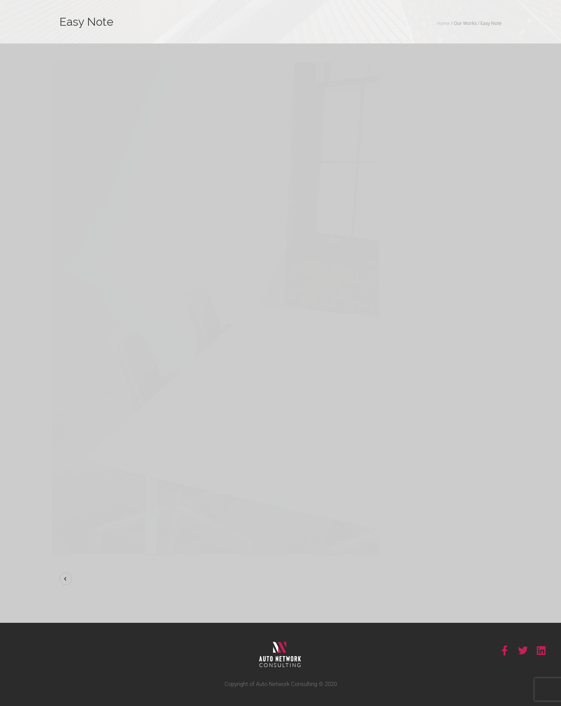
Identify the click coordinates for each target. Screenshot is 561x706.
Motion (485, 210)
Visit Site (452, 243)
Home (443, 23)
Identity (461, 210)
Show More (424, 117)
